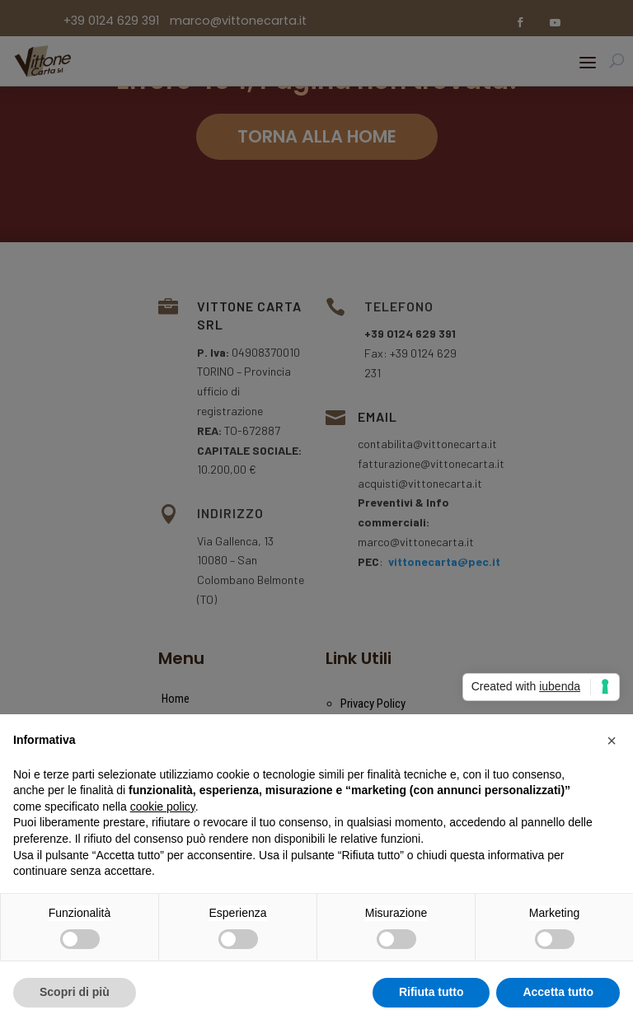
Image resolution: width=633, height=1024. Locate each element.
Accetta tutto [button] (558, 991)
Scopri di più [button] (75, 991)
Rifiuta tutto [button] (431, 991)
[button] (611, 740)
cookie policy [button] (162, 806)
